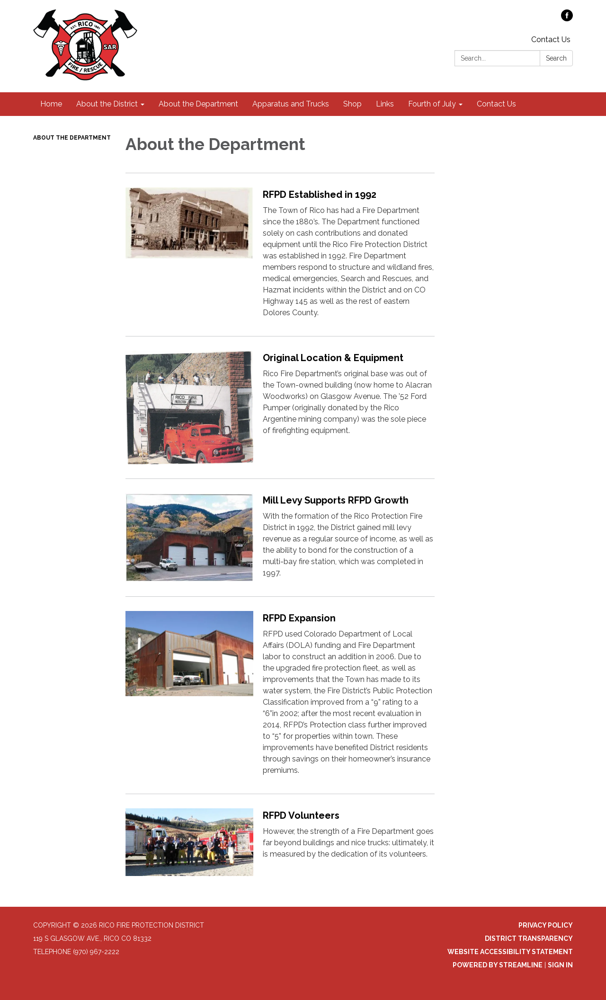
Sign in (560, 965)
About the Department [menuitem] (198, 103)
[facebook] (567, 18)
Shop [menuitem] (352, 103)
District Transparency (529, 938)
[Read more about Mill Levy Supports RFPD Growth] (280, 537)
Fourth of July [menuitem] (432, 103)
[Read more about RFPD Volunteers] (280, 842)
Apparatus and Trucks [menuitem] (290, 103)
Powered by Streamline (498, 965)
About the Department (72, 137)
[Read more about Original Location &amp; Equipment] (280, 407)
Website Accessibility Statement (510, 952)
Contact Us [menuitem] (496, 103)
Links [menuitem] (385, 103)
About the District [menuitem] (107, 103)
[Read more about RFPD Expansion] (280, 695)
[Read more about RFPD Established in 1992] (280, 254)
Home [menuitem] (51, 103)
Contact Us (550, 39)
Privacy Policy (545, 925)
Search (556, 58)
